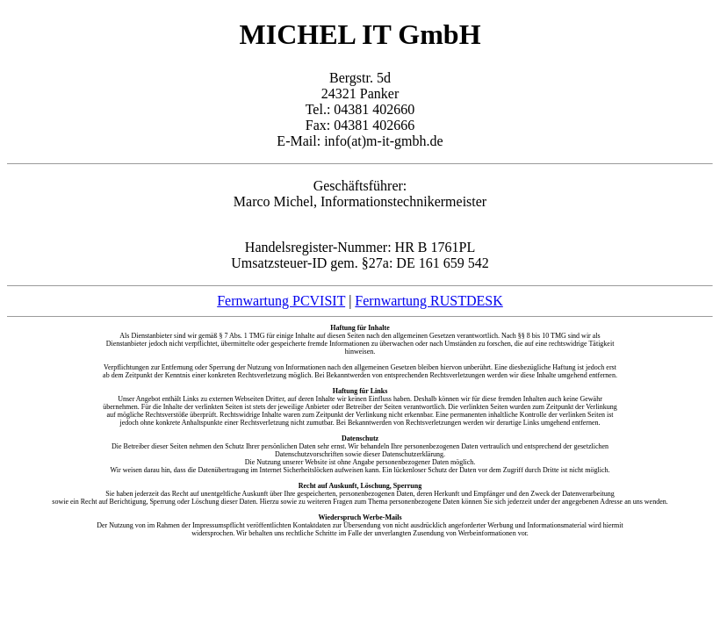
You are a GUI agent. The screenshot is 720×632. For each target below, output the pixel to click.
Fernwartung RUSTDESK (428, 300)
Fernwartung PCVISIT (281, 300)
